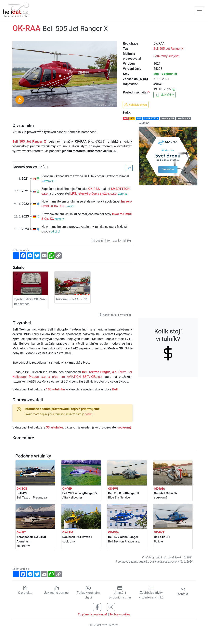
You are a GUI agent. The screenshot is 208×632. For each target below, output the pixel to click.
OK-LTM (67, 532)
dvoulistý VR (183, 118)
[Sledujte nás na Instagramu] (111, 607)
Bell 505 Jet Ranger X (168, 48)
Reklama (143, 123)
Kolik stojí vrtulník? (168, 341)
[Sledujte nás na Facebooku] (97, 607)
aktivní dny (164, 95)
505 (132, 118)
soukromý (124, 427)
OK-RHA (159, 488)
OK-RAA (94, 189)
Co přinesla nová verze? (92, 614)
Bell (126, 118)
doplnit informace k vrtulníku (111, 240)
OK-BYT (159, 532)
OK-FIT (21, 532)
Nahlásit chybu (135, 104)
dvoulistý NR (167, 118)
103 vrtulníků (55, 389)
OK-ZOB (22, 488)
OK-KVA (113, 532)
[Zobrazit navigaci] (199, 10)
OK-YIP (67, 488)
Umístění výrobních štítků (120, 592)
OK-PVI (113, 488)
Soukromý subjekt (165, 56)
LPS (139, 118)
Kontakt (182, 591)
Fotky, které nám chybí (88, 592)
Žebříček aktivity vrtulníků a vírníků (151, 592)
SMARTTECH (151, 118)
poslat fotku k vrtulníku (115, 314)
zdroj (50, 181)
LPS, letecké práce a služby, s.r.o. (94, 193)
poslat (89, 414)
